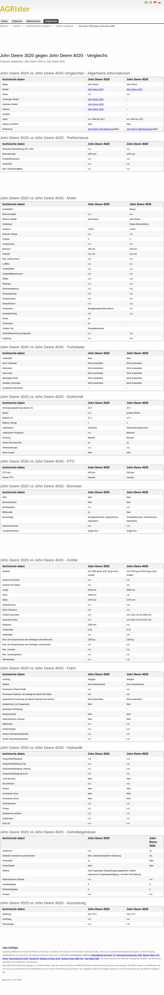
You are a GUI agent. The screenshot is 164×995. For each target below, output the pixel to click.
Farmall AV (34, 958)
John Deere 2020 (96, 109)
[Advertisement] (82, 40)
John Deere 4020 (134, 89)
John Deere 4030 (96, 104)
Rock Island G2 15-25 (18, 958)
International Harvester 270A (129, 955)
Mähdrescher (33, 21)
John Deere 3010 (96, 99)
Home (4, 21)
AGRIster (4, 26)
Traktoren (17, 21)
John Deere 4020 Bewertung (140, 129)
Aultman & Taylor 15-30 (50, 958)
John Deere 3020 (96, 89)
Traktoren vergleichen (65, 26)
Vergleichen (51, 21)
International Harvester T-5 (103, 955)
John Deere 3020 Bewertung (101, 129)
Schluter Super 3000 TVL (72, 958)
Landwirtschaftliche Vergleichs (38, 26)
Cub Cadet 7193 (92, 958)
